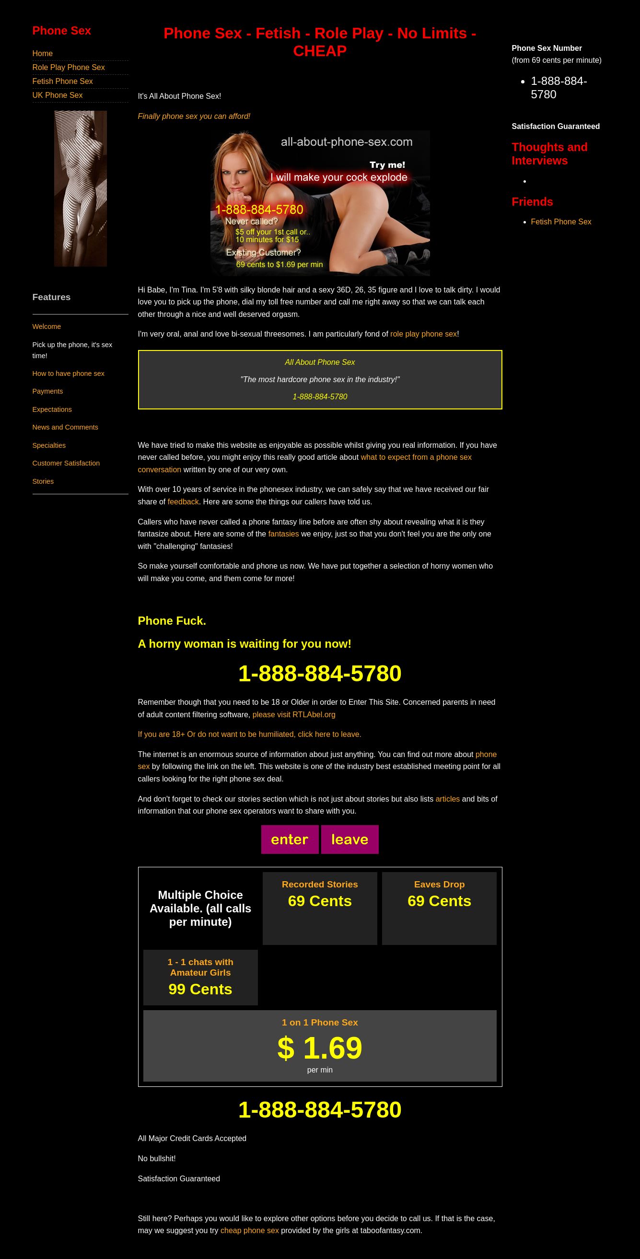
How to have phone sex (69, 373)
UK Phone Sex (58, 95)
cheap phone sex (250, 1230)
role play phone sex (423, 334)
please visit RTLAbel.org (294, 715)
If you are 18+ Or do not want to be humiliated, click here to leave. (249, 734)
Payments (48, 391)
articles (448, 799)
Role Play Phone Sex (69, 67)
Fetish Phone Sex (63, 81)
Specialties (49, 445)
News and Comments (66, 427)
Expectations (52, 409)
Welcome (47, 326)
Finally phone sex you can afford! (194, 116)
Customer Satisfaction (66, 463)
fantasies (283, 534)
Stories (43, 481)
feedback (183, 502)
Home (43, 53)
